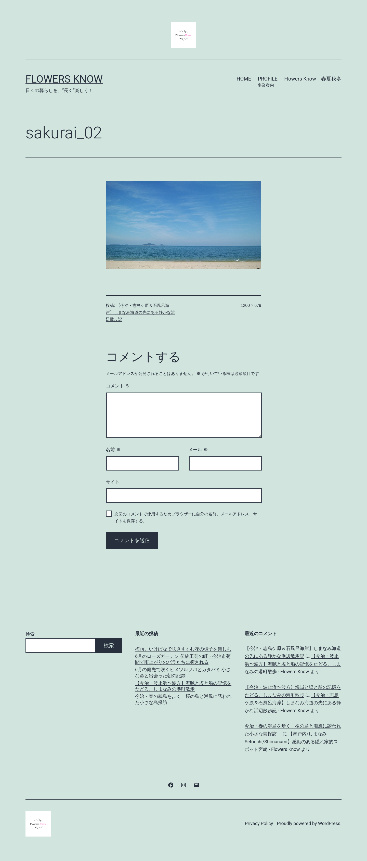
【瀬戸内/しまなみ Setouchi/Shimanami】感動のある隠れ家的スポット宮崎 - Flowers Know (291, 741)
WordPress (329, 823)
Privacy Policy (259, 823)
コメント (118, 385)
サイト (113, 482)
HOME (244, 79)
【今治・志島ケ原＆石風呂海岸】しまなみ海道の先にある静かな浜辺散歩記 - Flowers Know (293, 702)
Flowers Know (64, 79)
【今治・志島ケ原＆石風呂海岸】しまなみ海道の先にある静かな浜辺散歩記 (140, 312)
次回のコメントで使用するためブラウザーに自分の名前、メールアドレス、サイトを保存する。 (185, 517)
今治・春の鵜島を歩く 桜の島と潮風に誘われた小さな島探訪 (183, 699)
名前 (113, 449)
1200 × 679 (251, 305)
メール (198, 449)
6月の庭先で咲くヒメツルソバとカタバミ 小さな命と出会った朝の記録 (183, 672)
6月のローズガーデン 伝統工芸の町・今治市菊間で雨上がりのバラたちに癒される (183, 659)
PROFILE (267, 82)
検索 (30, 634)
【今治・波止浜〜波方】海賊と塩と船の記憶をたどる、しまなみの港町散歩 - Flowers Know (293, 663)
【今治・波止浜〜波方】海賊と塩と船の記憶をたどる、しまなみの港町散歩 (183, 686)
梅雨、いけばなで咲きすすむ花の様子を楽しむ (183, 648)
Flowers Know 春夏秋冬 (313, 79)
